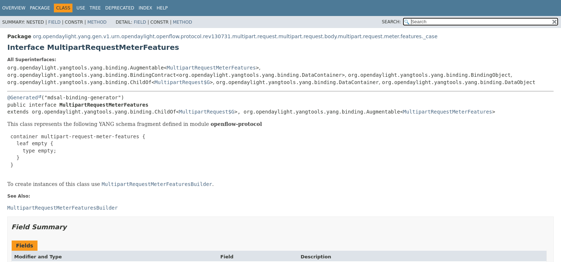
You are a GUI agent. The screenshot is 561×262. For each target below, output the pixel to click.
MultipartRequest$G (182, 82)
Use (80, 8)
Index (146, 8)
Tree (95, 8)
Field (54, 22)
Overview (13, 8)
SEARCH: (391, 21)
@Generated (22, 97)
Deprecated (119, 8)
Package (40, 8)
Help (162, 8)
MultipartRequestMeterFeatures (211, 68)
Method (97, 22)
